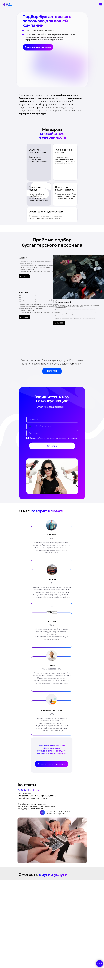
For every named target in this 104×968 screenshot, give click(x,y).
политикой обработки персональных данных (49, 438)
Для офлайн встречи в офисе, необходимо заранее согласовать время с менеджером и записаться (37, 806)
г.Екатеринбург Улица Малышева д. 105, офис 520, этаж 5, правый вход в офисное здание (37, 795)
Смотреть (28, 874)
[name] (52, 419)
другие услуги (53, 874)
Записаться (52, 446)
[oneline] (52, 433)
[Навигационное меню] (100, 4)
